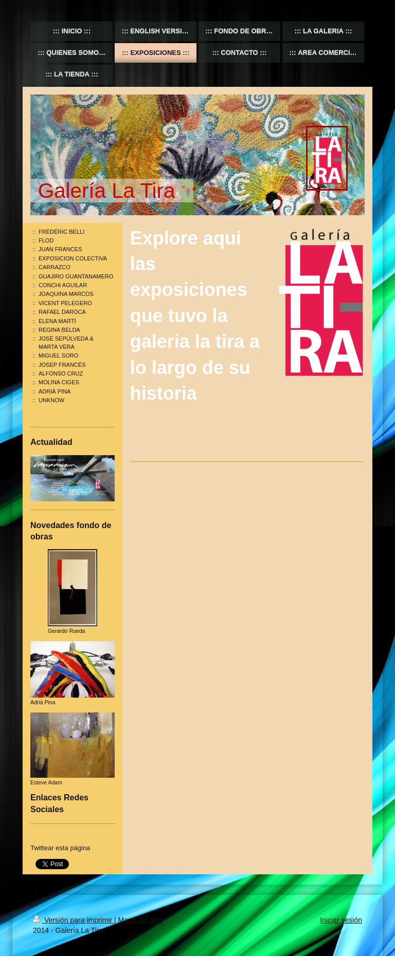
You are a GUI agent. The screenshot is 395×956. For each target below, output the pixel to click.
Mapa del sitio (140, 920)
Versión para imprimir (73, 920)
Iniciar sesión (341, 920)
